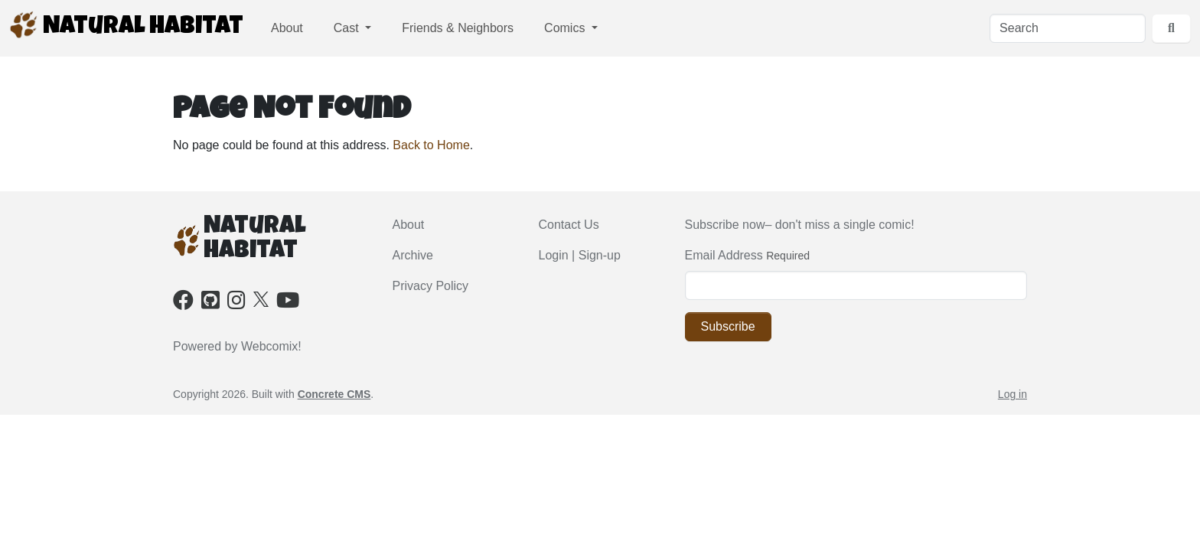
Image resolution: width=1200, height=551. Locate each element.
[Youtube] (287, 303)
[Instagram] (236, 303)
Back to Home (431, 145)
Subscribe (728, 326)
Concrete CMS (334, 394)
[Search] (1068, 28)
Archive (413, 255)
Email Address (724, 255)
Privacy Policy (431, 285)
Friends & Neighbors (458, 27)
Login (554, 255)
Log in (1012, 394)
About (287, 27)
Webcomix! (271, 346)
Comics (566, 27)
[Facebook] (183, 303)
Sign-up (600, 255)
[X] (261, 298)
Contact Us (569, 224)
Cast (348, 27)
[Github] (210, 303)
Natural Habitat (126, 25)
